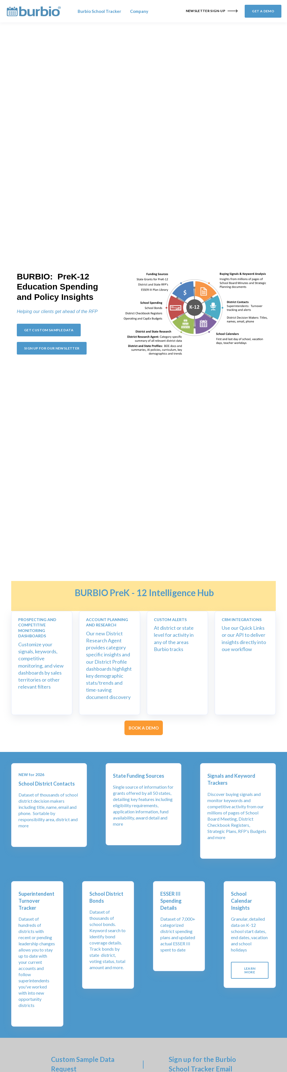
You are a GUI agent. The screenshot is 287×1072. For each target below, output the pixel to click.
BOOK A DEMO (144, 727)
